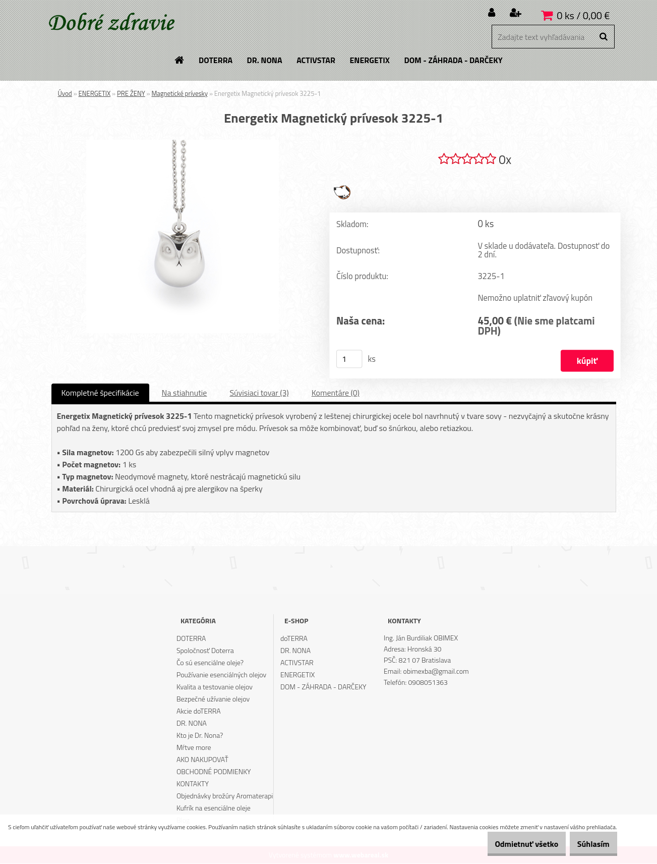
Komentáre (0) (336, 393)
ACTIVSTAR (297, 663)
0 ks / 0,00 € (583, 15)
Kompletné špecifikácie (100, 393)
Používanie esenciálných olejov (221, 675)
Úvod (65, 93)
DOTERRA (191, 638)
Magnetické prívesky (179, 93)
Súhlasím (588, 844)
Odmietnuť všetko (511, 844)
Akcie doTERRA (198, 711)
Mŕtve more (193, 747)
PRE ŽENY (131, 93)
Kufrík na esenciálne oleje (213, 808)
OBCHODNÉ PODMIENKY (213, 772)
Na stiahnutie (184, 393)
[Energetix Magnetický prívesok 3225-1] (182, 144)
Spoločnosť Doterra (205, 650)
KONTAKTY (192, 784)
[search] (603, 36)
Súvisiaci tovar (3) (258, 393)
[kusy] (349, 359)
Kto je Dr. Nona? (199, 735)
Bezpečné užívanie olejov (213, 699)
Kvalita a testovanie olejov (214, 687)
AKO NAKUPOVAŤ (202, 759)
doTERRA (294, 638)
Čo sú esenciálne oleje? (210, 663)
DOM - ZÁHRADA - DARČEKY (323, 687)
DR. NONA (191, 723)
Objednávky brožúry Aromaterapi (224, 796)
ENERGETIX (95, 93)
